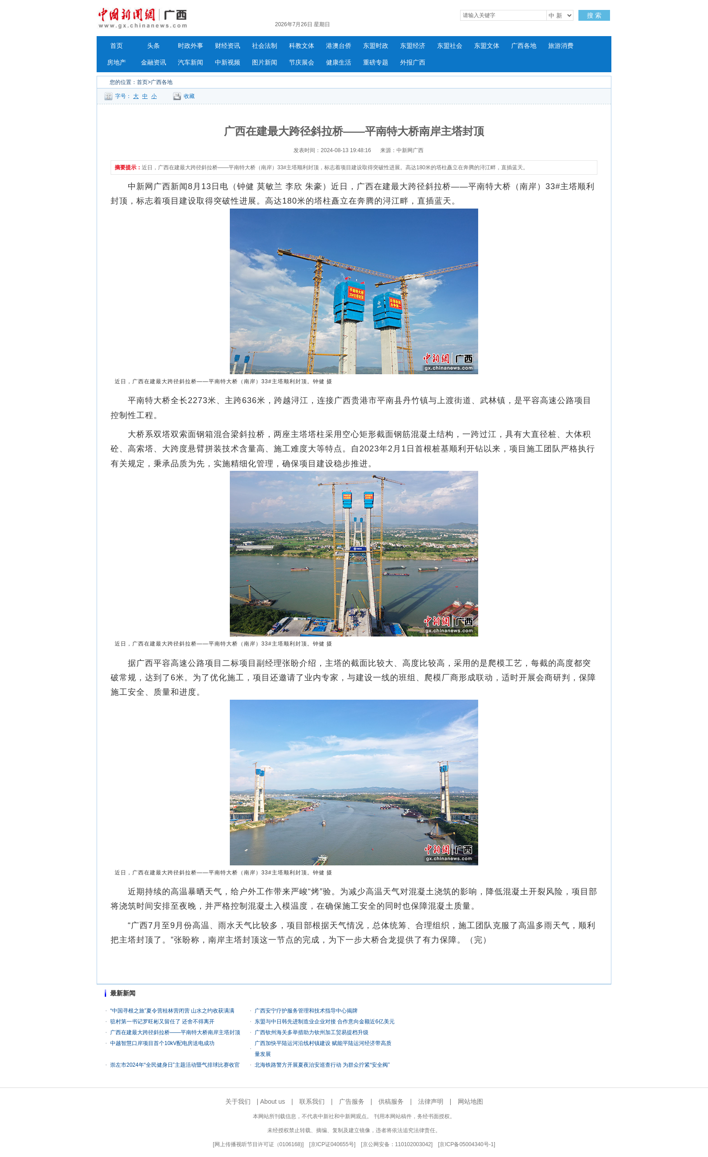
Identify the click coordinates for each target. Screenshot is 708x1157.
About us (272, 1101)
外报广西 (412, 62)
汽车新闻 (190, 62)
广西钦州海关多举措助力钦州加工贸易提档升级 (311, 1032)
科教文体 (301, 45)
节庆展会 (301, 62)
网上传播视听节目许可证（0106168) (258, 1144)
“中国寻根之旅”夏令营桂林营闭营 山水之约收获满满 (172, 1011)
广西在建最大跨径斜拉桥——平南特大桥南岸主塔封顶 (175, 1032)
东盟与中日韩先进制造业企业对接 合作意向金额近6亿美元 (325, 1021)
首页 (116, 45)
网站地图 (470, 1101)
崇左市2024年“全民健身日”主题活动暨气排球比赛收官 (175, 1065)
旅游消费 (560, 45)
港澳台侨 (338, 45)
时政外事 (190, 45)
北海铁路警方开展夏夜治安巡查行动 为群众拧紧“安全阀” (324, 1065)
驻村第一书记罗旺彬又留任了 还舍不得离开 (162, 1021)
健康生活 (338, 62)
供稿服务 (391, 1101)
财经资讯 (227, 45)
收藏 (189, 96)
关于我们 (238, 1101)
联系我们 (312, 1101)
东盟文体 (486, 45)
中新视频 (227, 62)
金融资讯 (153, 62)
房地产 (116, 62)
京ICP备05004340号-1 (466, 1144)
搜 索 (594, 15)
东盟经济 (412, 45)
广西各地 (523, 45)
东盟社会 (449, 45)
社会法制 (264, 45)
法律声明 (430, 1101)
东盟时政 (375, 45)
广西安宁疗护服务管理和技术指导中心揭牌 (306, 1011)
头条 (153, 45)
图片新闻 (264, 62)
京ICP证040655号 (332, 1144)
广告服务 (351, 1101)
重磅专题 (375, 62)
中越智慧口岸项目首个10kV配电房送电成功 (162, 1043)
